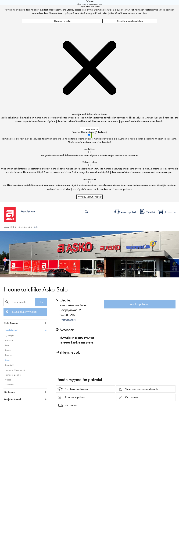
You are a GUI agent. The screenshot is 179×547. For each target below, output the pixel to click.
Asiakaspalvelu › (139, 304)
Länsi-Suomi (24, 227)
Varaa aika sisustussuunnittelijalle (141, 389)
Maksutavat (71, 405)
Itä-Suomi (9, 392)
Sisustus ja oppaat (97, 220)
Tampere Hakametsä (15, 369)
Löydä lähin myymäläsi (24, 312)
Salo (36, 227)
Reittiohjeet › (67, 320)
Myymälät (59, 220)
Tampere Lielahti (13, 374)
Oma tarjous (131, 397)
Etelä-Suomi (10, 323)
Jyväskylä (9, 335)
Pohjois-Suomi (12, 399)
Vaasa (8, 379)
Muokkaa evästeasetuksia (130, 21)
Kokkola (9, 340)
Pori (7, 345)
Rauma (8, 355)
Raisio (8, 350)
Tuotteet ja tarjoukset (33, 220)
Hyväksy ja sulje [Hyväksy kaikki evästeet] (62, 21)
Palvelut (77, 220)
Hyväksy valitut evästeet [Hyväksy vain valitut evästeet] (89, 196)
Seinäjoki (9, 364)
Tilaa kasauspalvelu (75, 397)
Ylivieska (9, 384)
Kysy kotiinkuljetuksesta (76, 389)
